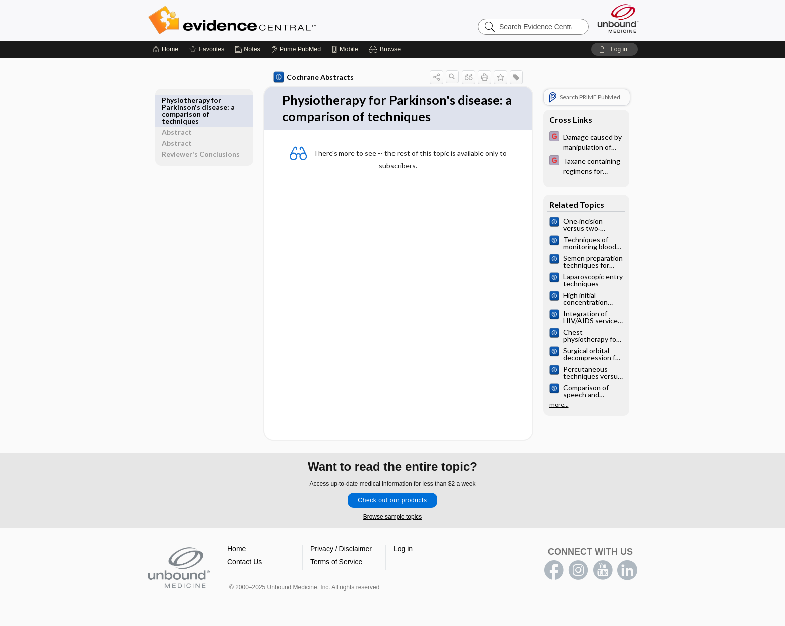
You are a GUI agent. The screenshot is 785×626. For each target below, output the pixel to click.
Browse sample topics (392, 517)
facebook (554, 571)
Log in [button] (403, 549)
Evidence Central (272, 20)
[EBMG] (584, 141)
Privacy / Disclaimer (341, 549)
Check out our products (392, 500)
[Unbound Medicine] (618, 18)
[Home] (165, 49)
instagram (578, 571)
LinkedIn (627, 571)
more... (557, 405)
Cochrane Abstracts (311, 77)
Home (236, 549)
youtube (603, 571)
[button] (386, 49)
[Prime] (296, 49)
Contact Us (244, 562)
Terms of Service (336, 562)
